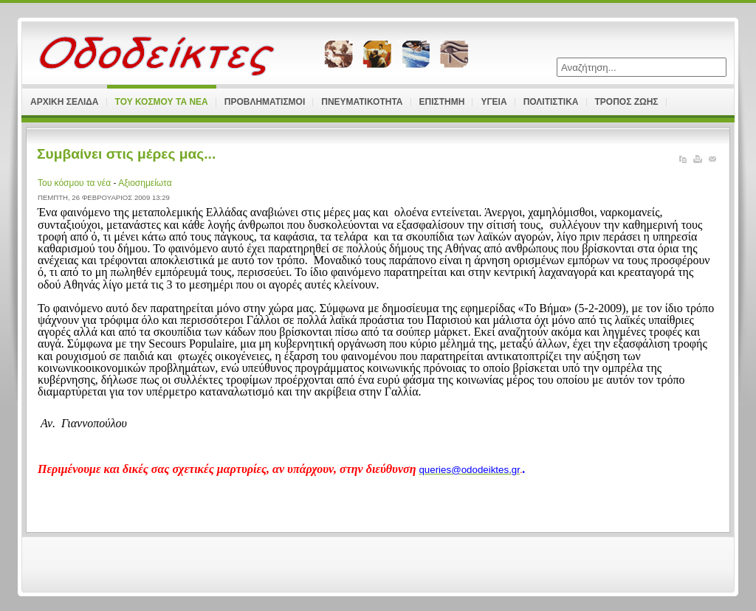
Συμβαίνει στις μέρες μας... (126, 154)
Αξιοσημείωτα (144, 183)
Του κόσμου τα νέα (75, 183)
